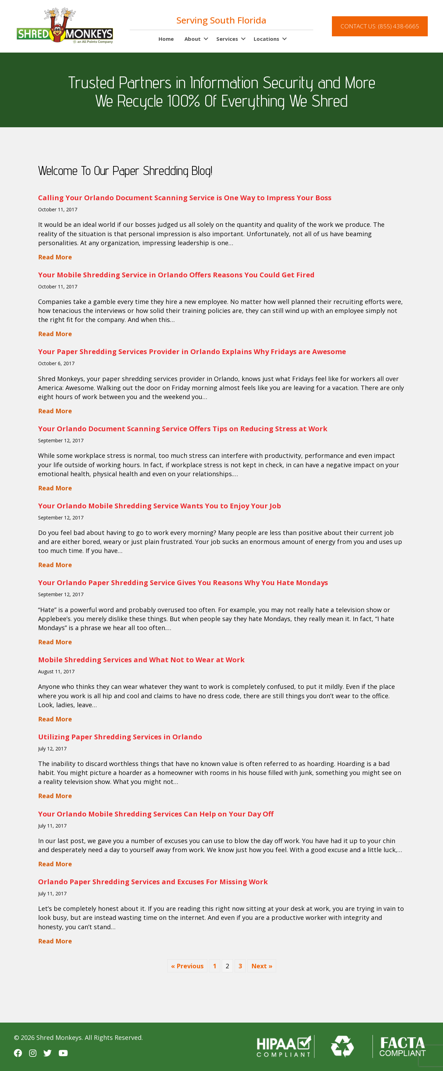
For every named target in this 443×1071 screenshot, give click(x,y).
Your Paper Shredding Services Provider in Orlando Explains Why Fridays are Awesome (192, 351)
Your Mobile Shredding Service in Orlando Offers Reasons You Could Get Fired (176, 274)
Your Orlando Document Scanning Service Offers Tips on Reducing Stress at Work (182, 428)
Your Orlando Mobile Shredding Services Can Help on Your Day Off (155, 814)
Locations (266, 38)
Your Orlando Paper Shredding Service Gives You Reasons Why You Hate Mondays (183, 582)
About (192, 38)
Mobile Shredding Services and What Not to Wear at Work (141, 659)
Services (227, 38)
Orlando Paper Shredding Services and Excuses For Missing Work (153, 881)
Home (166, 38)
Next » (261, 966)
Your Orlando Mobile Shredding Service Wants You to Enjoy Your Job (159, 505)
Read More (55, 256)
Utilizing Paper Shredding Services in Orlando (120, 736)
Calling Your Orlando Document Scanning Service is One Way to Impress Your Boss (185, 197)
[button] (206, 39)
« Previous (187, 966)
